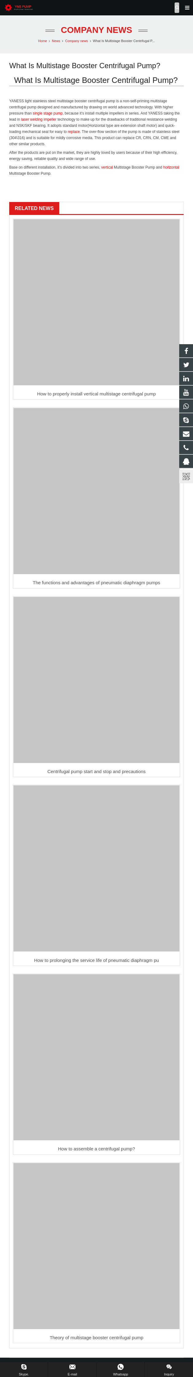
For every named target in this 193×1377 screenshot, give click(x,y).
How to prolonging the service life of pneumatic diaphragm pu (96, 960)
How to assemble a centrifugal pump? (96, 1148)
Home (42, 41)
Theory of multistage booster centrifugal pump (96, 1337)
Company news (96, 30)
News (56, 41)
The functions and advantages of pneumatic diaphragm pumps (96, 582)
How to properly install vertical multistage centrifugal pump (96, 393)
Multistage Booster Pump (134, 167)
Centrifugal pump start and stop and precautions (96, 771)
